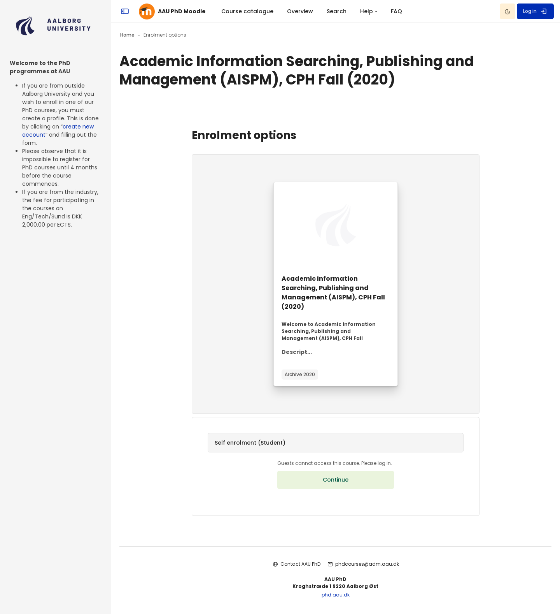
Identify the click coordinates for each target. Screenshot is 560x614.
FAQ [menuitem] (396, 11)
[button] (336, 442)
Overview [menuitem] (300, 11)
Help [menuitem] (366, 11)
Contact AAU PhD (300, 564)
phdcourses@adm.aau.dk (367, 564)
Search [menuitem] (336, 11)
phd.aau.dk (336, 594)
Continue (335, 480)
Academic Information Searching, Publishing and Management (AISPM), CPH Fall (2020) (333, 292)
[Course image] (335, 225)
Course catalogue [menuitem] (247, 11)
